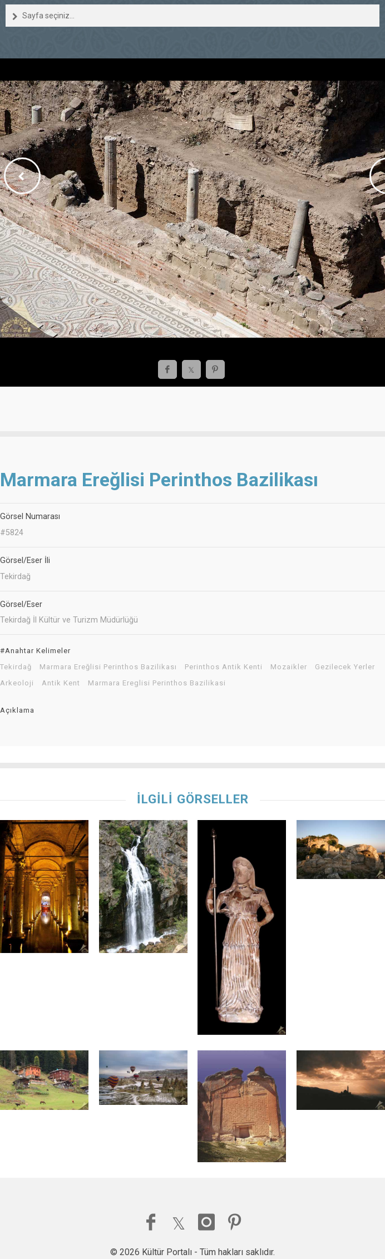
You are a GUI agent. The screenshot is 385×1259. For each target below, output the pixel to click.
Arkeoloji (17, 683)
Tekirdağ (16, 667)
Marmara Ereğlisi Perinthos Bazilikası (108, 667)
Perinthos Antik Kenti (224, 667)
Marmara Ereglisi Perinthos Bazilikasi (157, 683)
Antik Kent (61, 683)
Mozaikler (288, 667)
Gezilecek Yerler (345, 667)
